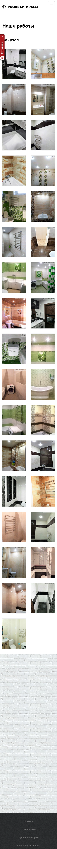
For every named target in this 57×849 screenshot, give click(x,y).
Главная (28, 821)
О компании (29, 829)
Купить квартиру (28, 838)
